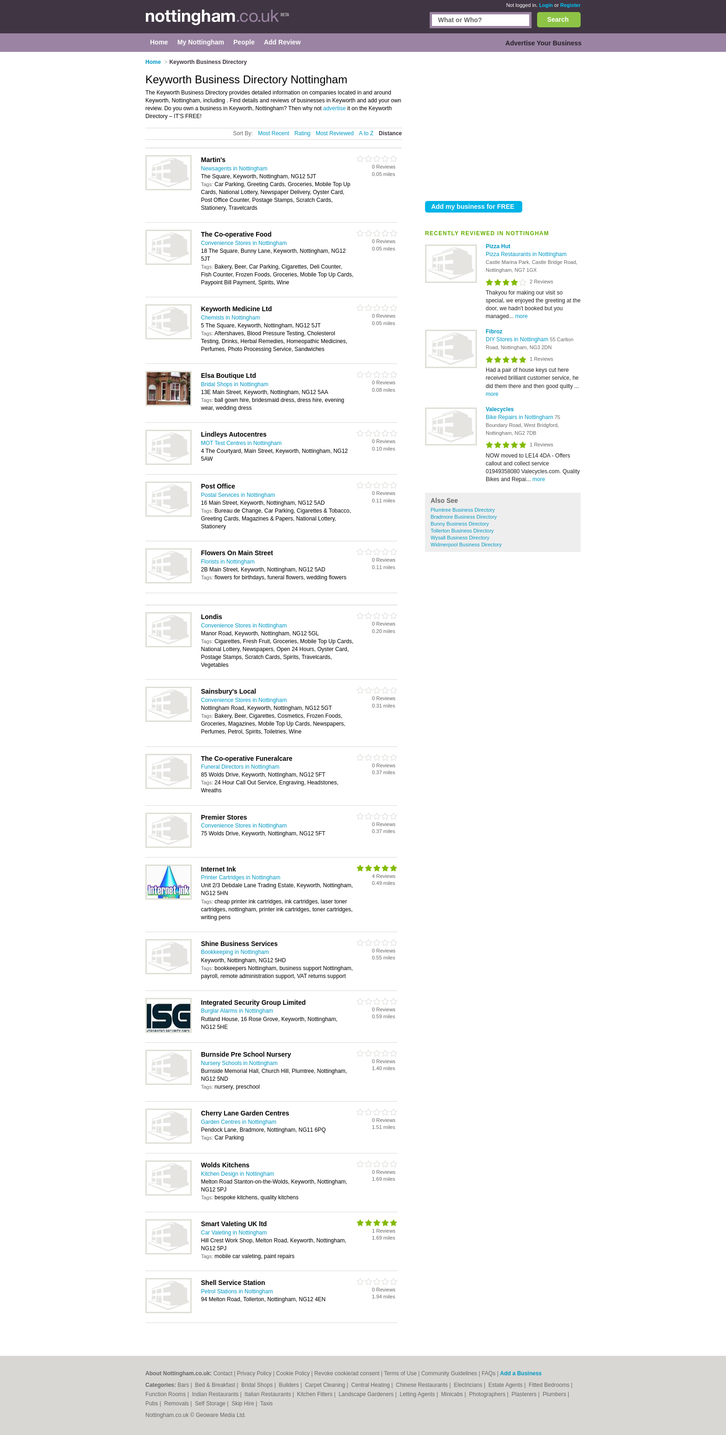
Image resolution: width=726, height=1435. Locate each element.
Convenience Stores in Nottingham (244, 243)
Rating (302, 133)
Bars (183, 1385)
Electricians (469, 1385)
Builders (289, 1385)
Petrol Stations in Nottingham (237, 1291)
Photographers (488, 1394)
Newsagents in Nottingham (234, 168)
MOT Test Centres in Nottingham (241, 443)
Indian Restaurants (216, 1394)
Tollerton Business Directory (462, 530)
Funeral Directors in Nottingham (240, 767)
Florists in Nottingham (228, 561)
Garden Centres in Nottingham (238, 1122)
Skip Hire (244, 1403)
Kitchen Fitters (315, 1394)
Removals (177, 1403)
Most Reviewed (335, 133)
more (521, 316)
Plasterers (525, 1394)
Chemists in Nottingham (230, 317)
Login (546, 5)
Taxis (266, 1403)
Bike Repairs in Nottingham (520, 417)
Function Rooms (166, 1394)
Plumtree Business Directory (463, 510)
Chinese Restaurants (422, 1385)
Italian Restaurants (268, 1394)
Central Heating (371, 1385)
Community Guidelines (449, 1373)
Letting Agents (418, 1394)
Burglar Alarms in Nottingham (237, 1011)
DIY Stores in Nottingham (518, 339)
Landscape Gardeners (366, 1394)
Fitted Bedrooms (550, 1385)
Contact (222, 1373)
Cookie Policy (293, 1373)
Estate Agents (506, 1385)
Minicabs (452, 1394)
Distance (390, 133)
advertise (334, 108)
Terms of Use (400, 1373)
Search (558, 19)
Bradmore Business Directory (464, 517)
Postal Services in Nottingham (238, 495)
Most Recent (273, 133)
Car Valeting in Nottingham (234, 1232)
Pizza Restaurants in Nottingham (526, 254)
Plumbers (555, 1394)
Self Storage (211, 1403)
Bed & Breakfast (216, 1385)
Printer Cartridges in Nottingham (240, 877)
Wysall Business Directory (460, 537)
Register (570, 5)
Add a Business (521, 1373)
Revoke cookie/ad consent (347, 1373)
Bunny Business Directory (460, 523)
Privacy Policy (254, 1373)
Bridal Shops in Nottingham (234, 384)
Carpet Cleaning (326, 1385)
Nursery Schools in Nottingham (239, 1063)
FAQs (488, 1373)
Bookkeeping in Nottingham (235, 952)
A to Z (366, 133)
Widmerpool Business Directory (466, 544)
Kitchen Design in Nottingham (237, 1174)
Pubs (152, 1403)
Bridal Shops (257, 1385)
